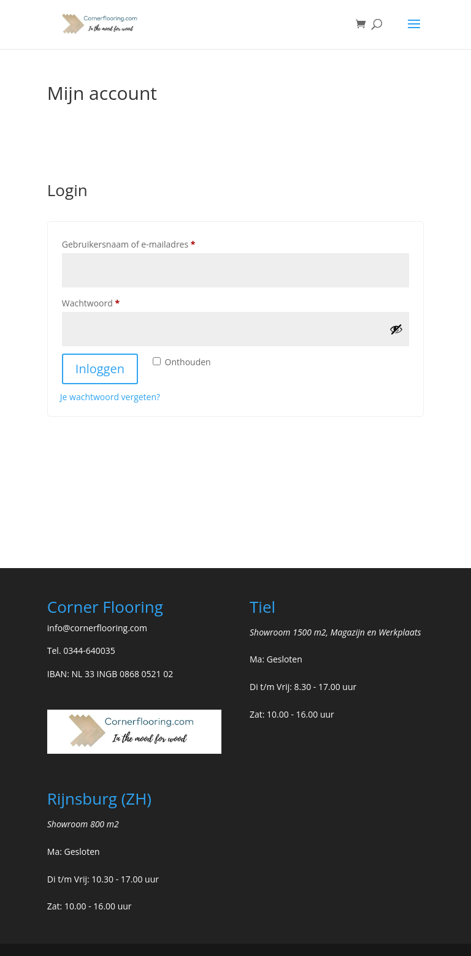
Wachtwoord (104, 302)
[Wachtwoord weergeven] (396, 329)
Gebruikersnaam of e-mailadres (142, 243)
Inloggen (99, 368)
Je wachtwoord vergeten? (110, 397)
